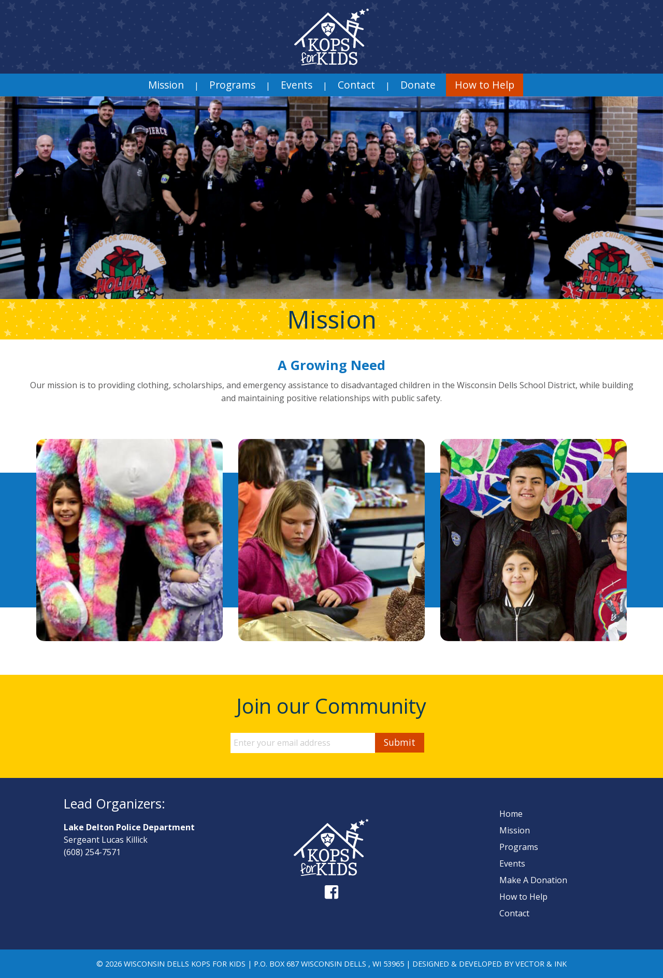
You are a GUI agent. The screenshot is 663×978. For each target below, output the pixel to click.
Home (511, 814)
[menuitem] (166, 85)
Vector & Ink (541, 964)
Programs (232, 85)
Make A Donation (533, 880)
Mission (166, 85)
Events (296, 85)
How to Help (484, 85)
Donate (418, 85)
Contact (356, 85)
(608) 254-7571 (92, 852)
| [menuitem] (196, 85)
